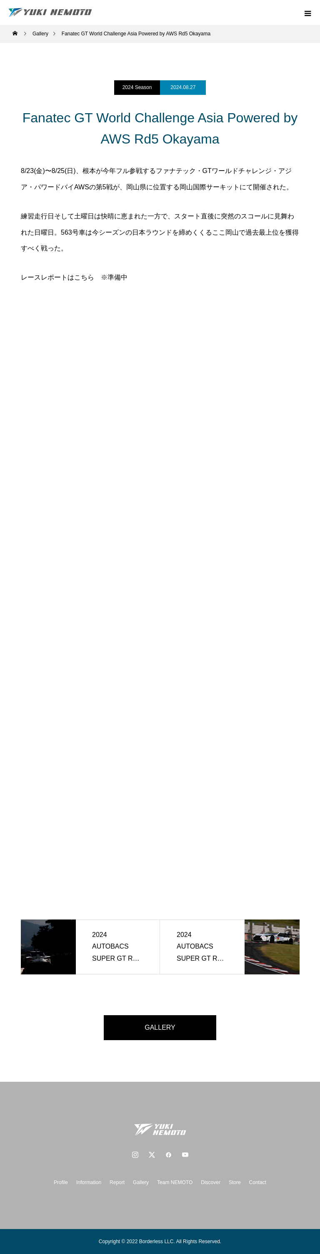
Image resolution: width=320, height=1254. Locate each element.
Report (117, 1182)
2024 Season (137, 87)
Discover (210, 1182)
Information (88, 1182)
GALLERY (160, 1027)
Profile (61, 1182)
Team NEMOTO (174, 1182)
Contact (257, 1182)
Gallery (141, 1182)
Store (235, 1182)
